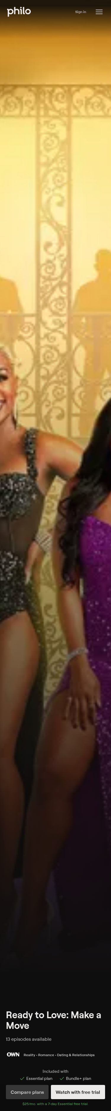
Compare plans (27, 1092)
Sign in (80, 11)
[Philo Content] (99, 12)
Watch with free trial (78, 1092)
